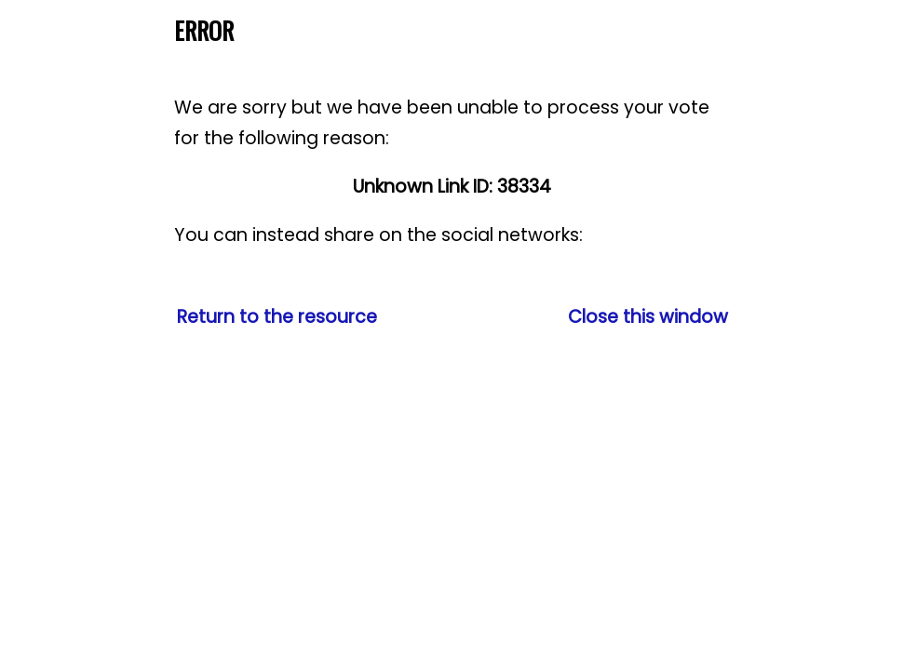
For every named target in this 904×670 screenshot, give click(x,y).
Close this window (648, 316)
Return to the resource (277, 316)
